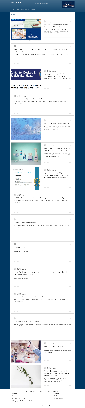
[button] (72, 15)
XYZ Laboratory (17, 2)
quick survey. (55, 391)
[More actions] (71, 21)
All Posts (13, 14)
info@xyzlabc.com (60, 396)
